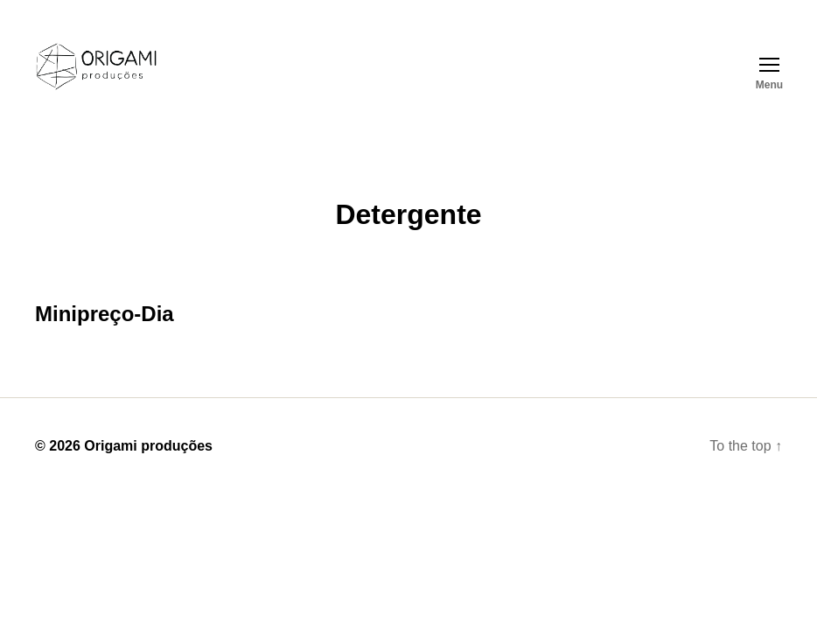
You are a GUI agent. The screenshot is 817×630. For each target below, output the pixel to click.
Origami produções (148, 445)
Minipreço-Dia (104, 314)
